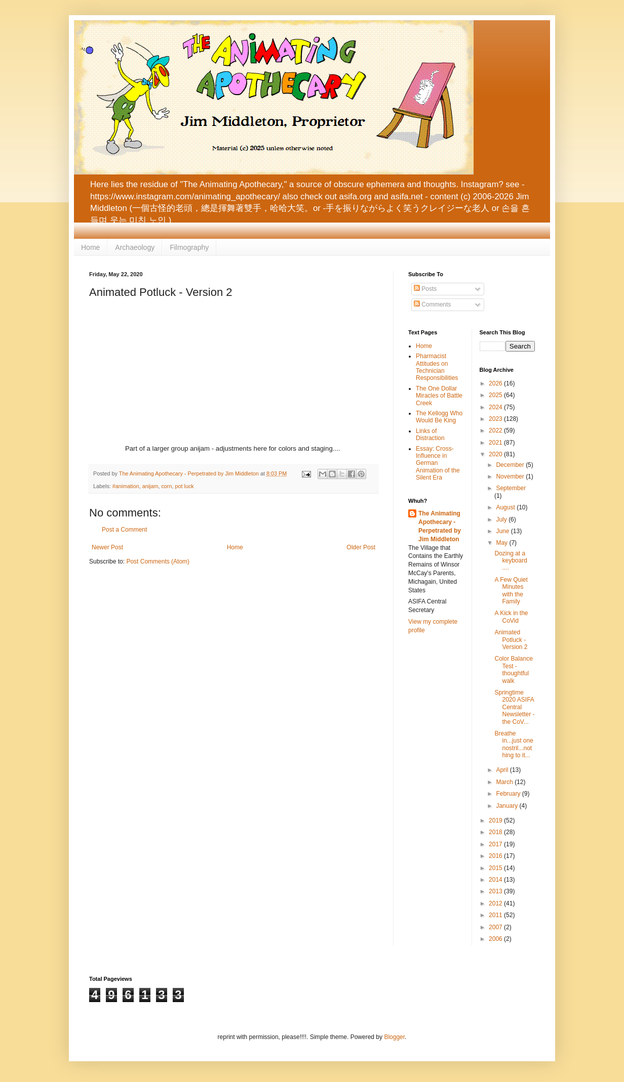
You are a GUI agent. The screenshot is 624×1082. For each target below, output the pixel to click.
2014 (496, 879)
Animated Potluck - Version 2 (510, 640)
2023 (496, 418)
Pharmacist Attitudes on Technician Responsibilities (437, 367)
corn (166, 486)
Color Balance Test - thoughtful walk (513, 669)
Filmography (189, 247)
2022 (496, 430)
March (505, 782)
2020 (496, 454)
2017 (496, 844)
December (511, 464)
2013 (496, 891)
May (502, 542)
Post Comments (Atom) (157, 561)
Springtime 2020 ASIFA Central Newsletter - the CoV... (514, 707)
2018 (496, 832)
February (509, 793)
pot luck (184, 486)
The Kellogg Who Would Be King (439, 417)
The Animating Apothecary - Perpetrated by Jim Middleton (439, 526)
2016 (496, 855)
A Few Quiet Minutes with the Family (510, 590)
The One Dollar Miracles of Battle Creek (439, 396)
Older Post (360, 547)
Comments (432, 304)
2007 (496, 927)
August (506, 507)
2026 (496, 383)
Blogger (394, 1037)
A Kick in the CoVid (511, 617)
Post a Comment (124, 529)
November (511, 476)
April (503, 769)
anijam (150, 486)
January (507, 805)
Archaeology (134, 247)
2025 (496, 395)
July (502, 519)
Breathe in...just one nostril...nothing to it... (513, 744)
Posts (425, 288)
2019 (496, 820)
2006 (496, 938)
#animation (125, 486)
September (511, 488)
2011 (496, 915)
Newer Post (107, 547)
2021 (496, 442)
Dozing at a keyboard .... (510, 561)
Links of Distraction (430, 434)
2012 (496, 903)
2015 (496, 868)
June (503, 531)
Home (90, 247)
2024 (496, 407)
